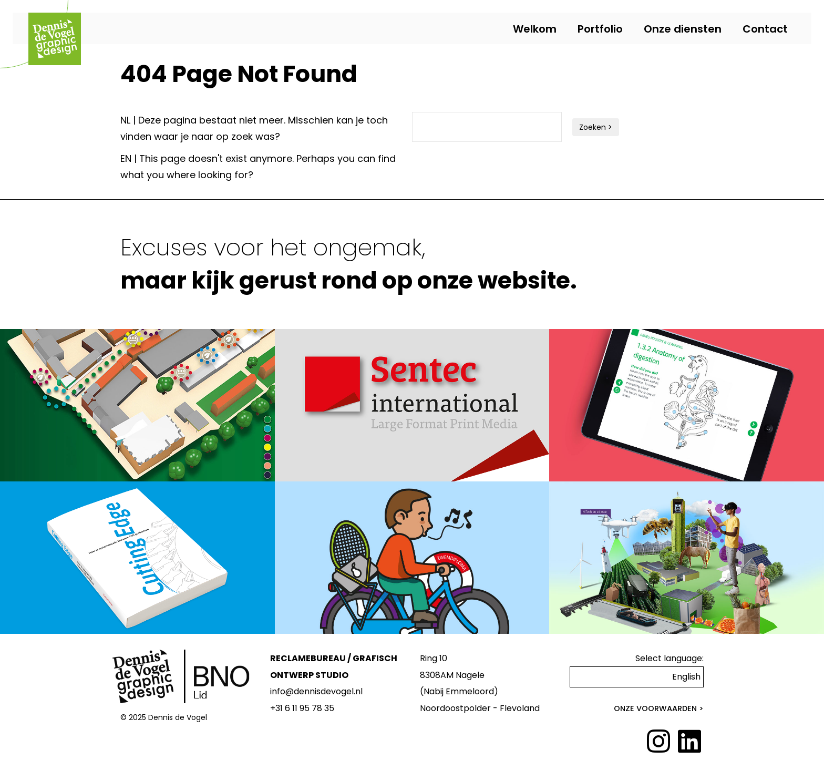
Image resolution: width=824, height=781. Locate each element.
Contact (765, 29)
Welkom (535, 29)
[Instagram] (658, 742)
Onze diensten (683, 29)
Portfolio (600, 29)
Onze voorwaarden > (659, 708)
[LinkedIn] (689, 742)
